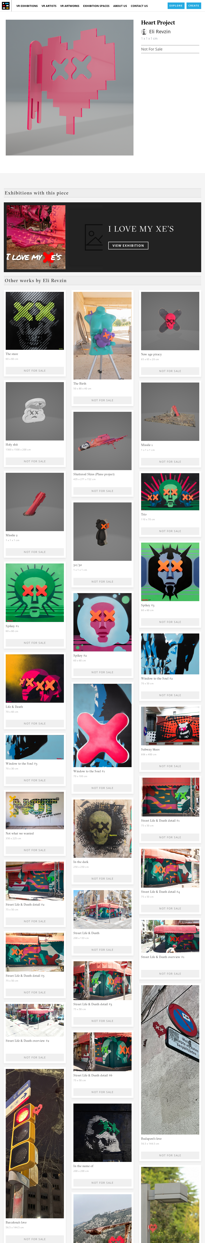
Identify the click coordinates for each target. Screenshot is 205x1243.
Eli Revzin (160, 31)
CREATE (193, 5)
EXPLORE (176, 5)
